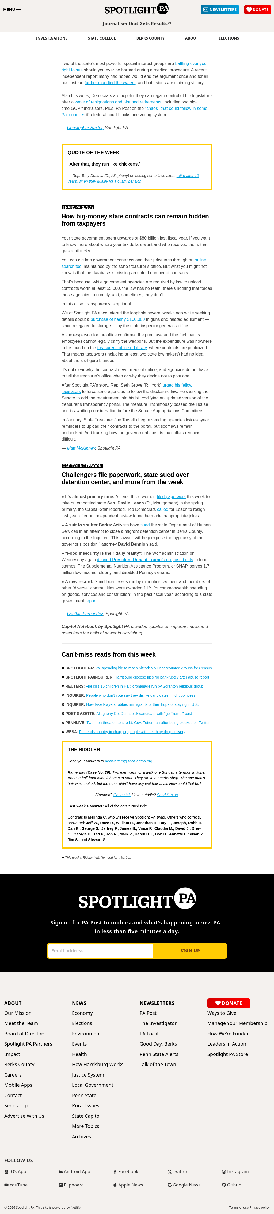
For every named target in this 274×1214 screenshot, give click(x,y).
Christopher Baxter (84, 127)
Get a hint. (122, 795)
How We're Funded (228, 1034)
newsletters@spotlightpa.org (128, 761)
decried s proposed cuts (145, 559)
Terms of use (239, 1207)
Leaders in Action (226, 1044)
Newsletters (157, 1003)
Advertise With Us (24, 1116)
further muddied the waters (110, 82)
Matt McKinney (81, 448)
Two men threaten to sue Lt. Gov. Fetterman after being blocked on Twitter (148, 722)
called (162, 509)
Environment (86, 1034)
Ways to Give (221, 1013)
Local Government (92, 1085)
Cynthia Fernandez (85, 613)
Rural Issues (85, 1106)
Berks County (150, 38)
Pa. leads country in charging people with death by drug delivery (132, 732)
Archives (81, 1137)
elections (229, 38)
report (91, 601)
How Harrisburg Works (97, 1064)
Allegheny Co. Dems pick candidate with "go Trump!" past (144, 713)
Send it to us (167, 795)
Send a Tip (16, 1106)
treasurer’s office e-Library (122, 347)
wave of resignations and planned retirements (118, 102)
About (191, 38)
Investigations (52, 38)
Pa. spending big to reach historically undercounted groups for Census (153, 668)
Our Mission (18, 1013)
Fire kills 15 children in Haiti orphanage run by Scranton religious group (144, 686)
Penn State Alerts (159, 1054)
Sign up (190, 951)
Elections (82, 1023)
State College (102, 38)
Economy (82, 1013)
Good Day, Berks (158, 1044)
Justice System (88, 1075)
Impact (12, 1054)
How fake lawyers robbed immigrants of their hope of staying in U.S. (142, 704)
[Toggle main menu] (12, 9)
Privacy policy (259, 1207)
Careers (13, 1075)
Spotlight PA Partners (28, 1044)
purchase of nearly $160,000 (118, 319)
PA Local (149, 1034)
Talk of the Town (158, 1064)
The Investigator (158, 1023)
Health (79, 1054)
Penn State (84, 1095)
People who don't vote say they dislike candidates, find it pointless (140, 695)
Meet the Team (21, 1023)
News (79, 1003)
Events (79, 1044)
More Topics (85, 1126)
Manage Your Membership (237, 1023)
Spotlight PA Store (227, 1054)
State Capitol (86, 1116)
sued (145, 525)
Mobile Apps (18, 1085)
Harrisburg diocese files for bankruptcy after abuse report (162, 677)
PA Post (148, 1013)
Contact (13, 1095)
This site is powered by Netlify (58, 1207)
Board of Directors (24, 1034)
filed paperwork (171, 496)
